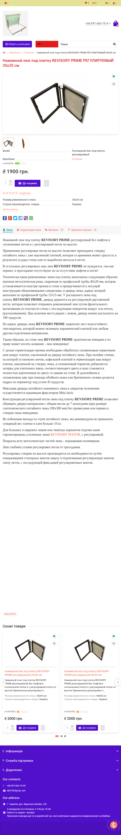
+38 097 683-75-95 (16, 785)
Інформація (60, 751)
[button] (57, 736)
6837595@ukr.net (16, 790)
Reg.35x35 (10, 614)
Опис (8, 230)
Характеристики (29, 230)
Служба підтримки (60, 760)
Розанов (29, 52)
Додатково (60, 770)
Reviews (54, 230)
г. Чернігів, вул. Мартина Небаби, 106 (27, 804)
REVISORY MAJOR (65, 434)
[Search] (88, 44)
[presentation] (3, 682)
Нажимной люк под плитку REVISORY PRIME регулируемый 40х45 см (86, 673)
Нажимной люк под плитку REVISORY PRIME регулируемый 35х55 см (27, 673)
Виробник (14, 52)
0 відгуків (24, 193)
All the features (10, 209)
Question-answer (82, 230)
